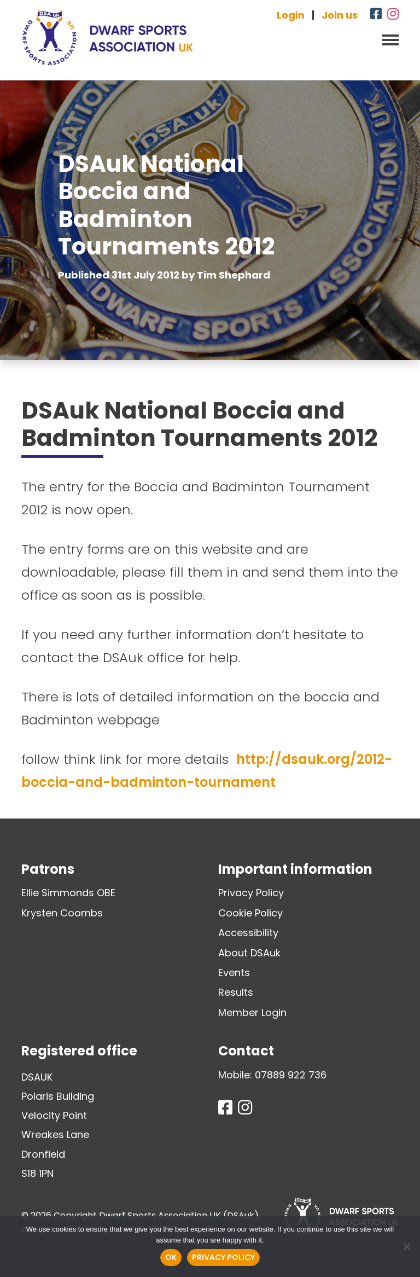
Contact (246, 1051)
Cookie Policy (250, 913)
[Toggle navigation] (387, 39)
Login (291, 15)
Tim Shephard (233, 275)
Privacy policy (223, 1257)
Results (235, 992)
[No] (406, 1246)
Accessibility (248, 932)
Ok (171, 1257)
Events (234, 972)
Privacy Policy (251, 892)
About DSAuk (249, 953)
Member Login (252, 1012)
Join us (340, 15)
